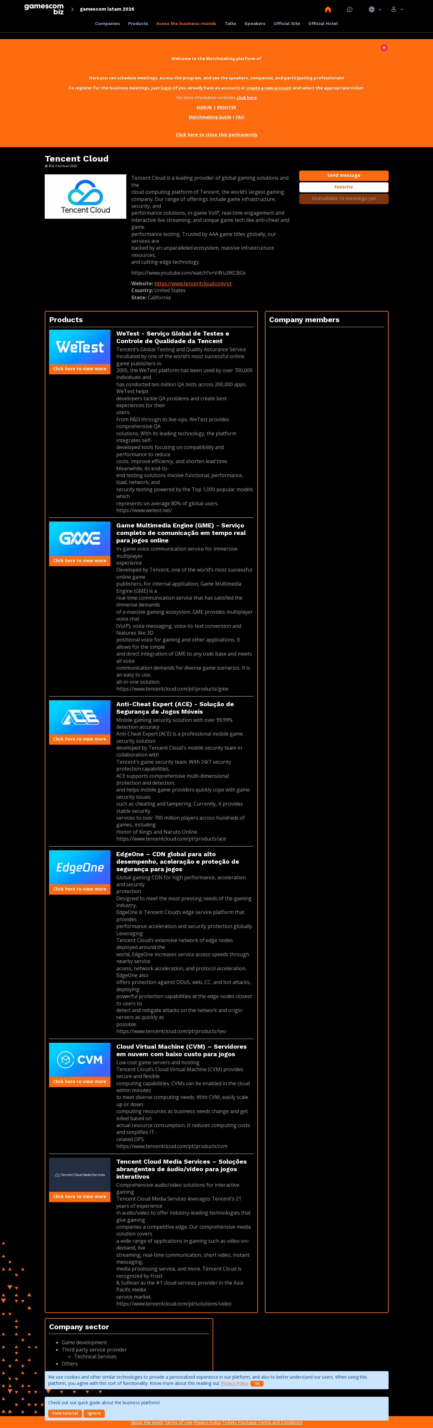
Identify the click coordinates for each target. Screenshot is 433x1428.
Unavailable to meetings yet (344, 198)
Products (138, 23)
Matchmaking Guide (210, 117)
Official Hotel (323, 23)
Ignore (94, 1413)
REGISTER (227, 107)
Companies (107, 23)
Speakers (254, 23)
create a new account (269, 88)
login (166, 88)
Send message (343, 175)
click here (247, 97)
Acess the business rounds (186, 23)
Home (328, 9)
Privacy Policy (234, 1383)
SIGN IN (204, 107)
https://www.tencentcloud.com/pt (193, 283)
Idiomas (375, 9)
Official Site (287, 23)
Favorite (344, 187)
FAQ (240, 117)
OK (256, 1383)
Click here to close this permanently (217, 134)
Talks (230, 23)
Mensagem (349, 9)
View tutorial (65, 1413)
